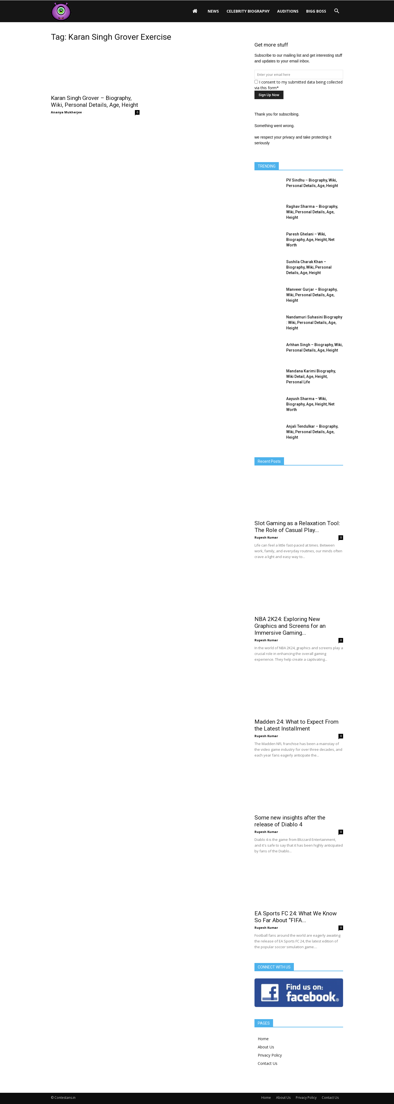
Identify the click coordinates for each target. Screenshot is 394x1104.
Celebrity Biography (248, 11)
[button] (336, 11)
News (213, 11)
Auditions (288, 11)
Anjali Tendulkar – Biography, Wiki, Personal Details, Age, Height (312, 431)
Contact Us (267, 1063)
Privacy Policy (270, 1055)
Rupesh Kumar (266, 537)
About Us (266, 1047)
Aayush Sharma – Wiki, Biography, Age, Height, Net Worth (310, 404)
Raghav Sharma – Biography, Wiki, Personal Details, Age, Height (312, 212)
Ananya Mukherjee (66, 112)
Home (263, 1038)
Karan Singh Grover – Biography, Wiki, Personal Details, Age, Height (94, 101)
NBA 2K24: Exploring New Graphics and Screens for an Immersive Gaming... (290, 626)
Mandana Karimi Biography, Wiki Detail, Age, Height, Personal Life (311, 376)
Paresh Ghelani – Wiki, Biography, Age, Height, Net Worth (310, 239)
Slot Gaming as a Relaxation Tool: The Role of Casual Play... (297, 526)
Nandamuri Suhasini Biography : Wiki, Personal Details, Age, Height (314, 322)
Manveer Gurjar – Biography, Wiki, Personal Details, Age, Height (311, 295)
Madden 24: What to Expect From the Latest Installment (296, 725)
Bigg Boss (316, 11)
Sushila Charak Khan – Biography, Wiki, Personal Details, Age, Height (309, 267)
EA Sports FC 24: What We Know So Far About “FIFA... (295, 917)
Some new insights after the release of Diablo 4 (289, 821)
